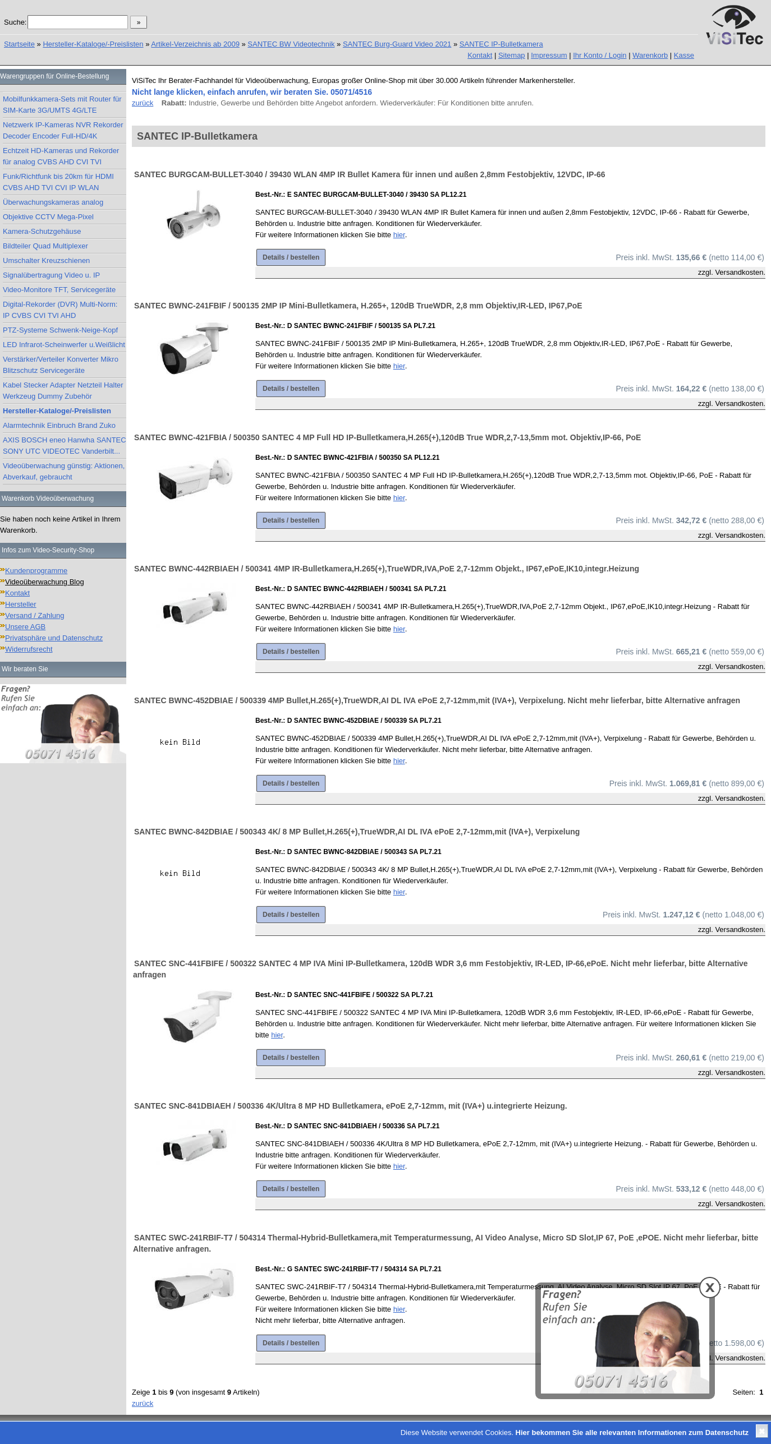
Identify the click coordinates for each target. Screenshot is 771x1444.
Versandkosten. (740, 272)
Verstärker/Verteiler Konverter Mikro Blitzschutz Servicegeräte (60, 365)
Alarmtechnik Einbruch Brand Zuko (59, 425)
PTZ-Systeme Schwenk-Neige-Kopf (60, 330)
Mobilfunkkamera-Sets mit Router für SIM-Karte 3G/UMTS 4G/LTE (62, 104)
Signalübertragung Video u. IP (51, 275)
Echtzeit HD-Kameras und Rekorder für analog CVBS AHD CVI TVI (61, 156)
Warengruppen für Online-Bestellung (54, 76)
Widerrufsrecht (29, 649)
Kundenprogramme (36, 570)
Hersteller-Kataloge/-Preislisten (93, 44)
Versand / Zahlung (35, 615)
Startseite (19, 44)
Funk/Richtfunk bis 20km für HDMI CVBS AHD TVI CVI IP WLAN (58, 182)
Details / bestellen (291, 257)
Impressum (549, 55)
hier (399, 234)
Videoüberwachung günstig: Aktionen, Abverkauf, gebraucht (64, 471)
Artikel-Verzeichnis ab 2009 (195, 44)
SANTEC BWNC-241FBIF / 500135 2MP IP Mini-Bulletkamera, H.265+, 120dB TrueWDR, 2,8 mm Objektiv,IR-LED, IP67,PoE (358, 305)
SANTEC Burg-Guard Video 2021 (397, 44)
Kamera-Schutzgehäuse (42, 231)
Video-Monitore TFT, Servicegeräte (59, 289)
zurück (142, 103)
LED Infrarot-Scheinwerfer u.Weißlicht (64, 344)
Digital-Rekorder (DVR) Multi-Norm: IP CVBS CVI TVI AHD (60, 310)
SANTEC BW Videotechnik (290, 44)
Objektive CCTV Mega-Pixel (48, 217)
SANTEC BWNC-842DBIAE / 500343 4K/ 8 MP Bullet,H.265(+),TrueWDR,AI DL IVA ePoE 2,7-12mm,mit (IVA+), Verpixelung (357, 831)
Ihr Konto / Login (599, 55)
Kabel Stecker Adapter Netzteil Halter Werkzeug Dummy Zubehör (63, 390)
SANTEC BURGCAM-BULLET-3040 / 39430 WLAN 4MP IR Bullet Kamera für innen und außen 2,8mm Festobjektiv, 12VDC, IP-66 (369, 174)
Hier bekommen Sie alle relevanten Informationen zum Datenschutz (632, 1432)
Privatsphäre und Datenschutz (54, 638)
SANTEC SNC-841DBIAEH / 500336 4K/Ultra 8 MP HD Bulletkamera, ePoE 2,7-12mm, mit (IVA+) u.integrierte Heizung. (350, 1105)
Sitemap (511, 55)
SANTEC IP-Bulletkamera (501, 44)
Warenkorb (650, 55)
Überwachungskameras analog (53, 202)
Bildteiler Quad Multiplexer (45, 246)
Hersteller (20, 604)
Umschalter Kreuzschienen (46, 260)
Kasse (684, 55)
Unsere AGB (25, 626)
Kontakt (479, 55)
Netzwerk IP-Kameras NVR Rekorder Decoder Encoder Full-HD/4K (63, 130)
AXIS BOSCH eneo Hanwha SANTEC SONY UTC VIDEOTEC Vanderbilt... (64, 445)
